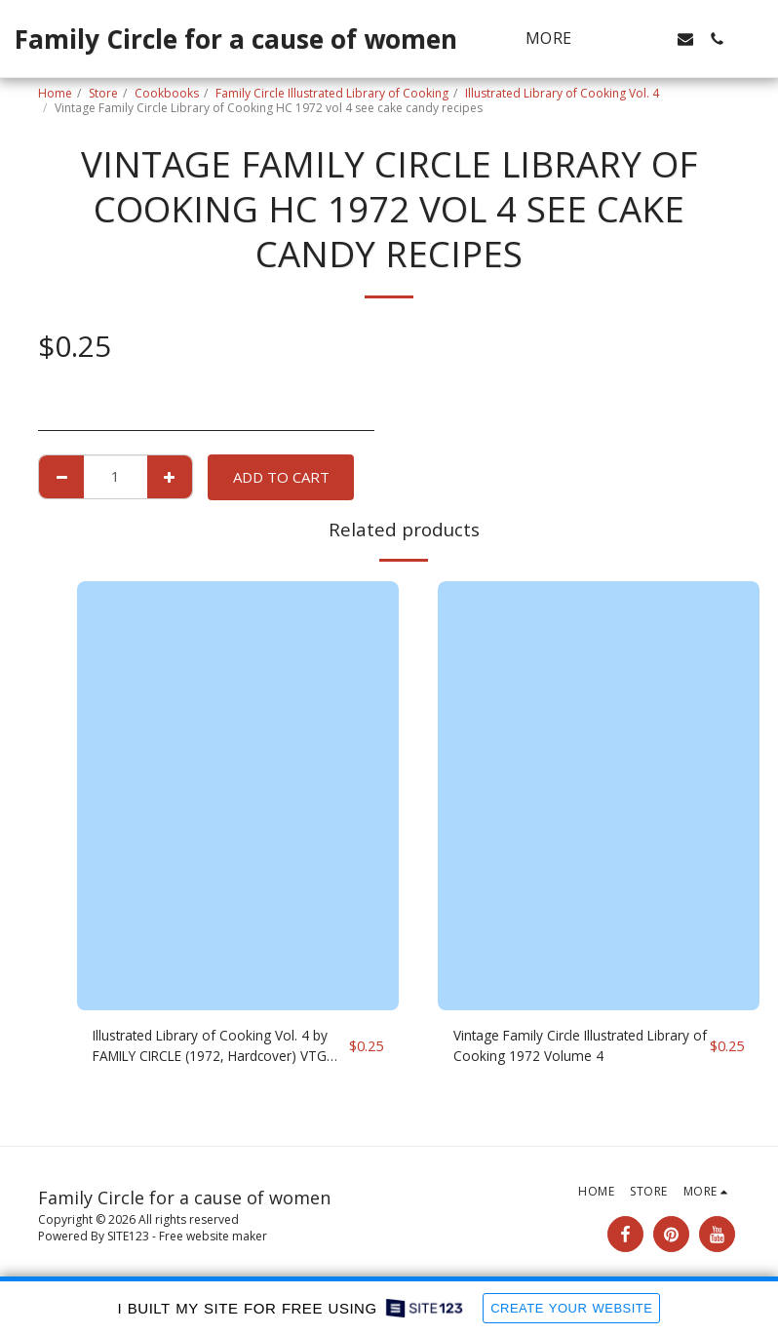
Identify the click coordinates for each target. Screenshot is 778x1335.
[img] (238, 795)
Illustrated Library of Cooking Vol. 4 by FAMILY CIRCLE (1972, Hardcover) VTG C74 (219, 1048)
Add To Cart (281, 477)
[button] (623, 39)
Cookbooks (167, 93)
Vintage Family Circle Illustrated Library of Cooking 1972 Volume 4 (566, 1048)
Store (103, 93)
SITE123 (128, 1236)
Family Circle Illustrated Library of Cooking (331, 93)
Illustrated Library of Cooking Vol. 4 (562, 93)
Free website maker (213, 1236)
